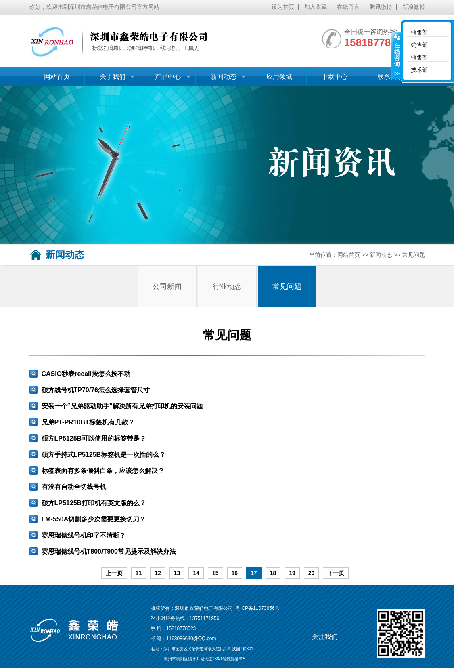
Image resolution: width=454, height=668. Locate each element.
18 (273, 573)
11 (139, 573)
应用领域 (279, 76)
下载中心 (334, 76)
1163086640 (179, 638)
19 (292, 573)
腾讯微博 (381, 7)
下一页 (335, 573)
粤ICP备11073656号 (257, 608)
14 (196, 573)
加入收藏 (315, 7)
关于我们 (109, 79)
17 (254, 573)
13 (177, 573)
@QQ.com (204, 638)
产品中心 (165, 79)
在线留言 (348, 7)
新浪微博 (413, 7)
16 (235, 573)
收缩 (396, 55)
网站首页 (57, 76)
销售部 (419, 32)
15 (215, 573)
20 (311, 573)
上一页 (114, 573)
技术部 (419, 70)
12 (158, 573)
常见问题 (413, 255)
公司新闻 (167, 286)
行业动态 (227, 286)
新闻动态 (220, 79)
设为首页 (283, 7)
